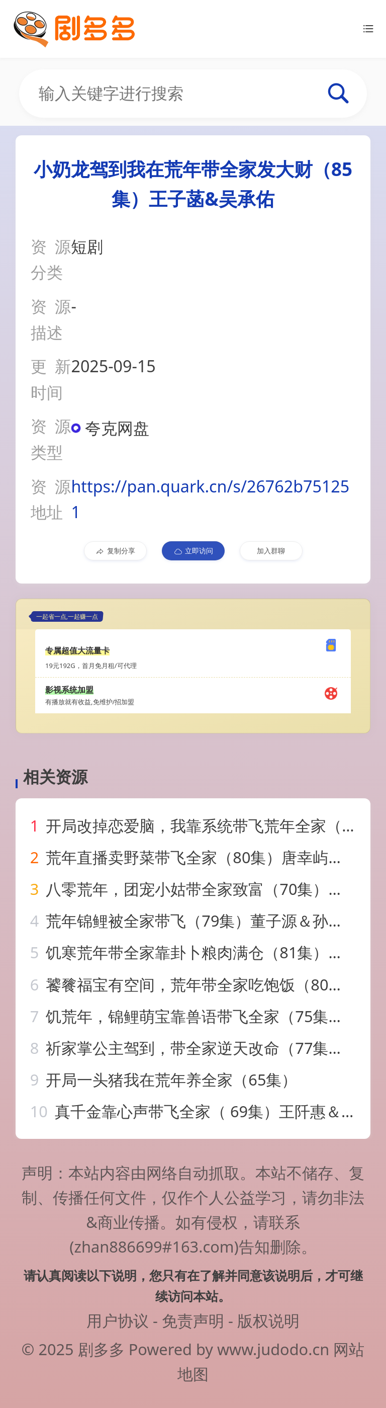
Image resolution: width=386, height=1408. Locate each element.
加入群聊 (271, 550)
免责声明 (193, 1320)
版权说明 (268, 1320)
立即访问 (193, 551)
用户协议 (117, 1320)
